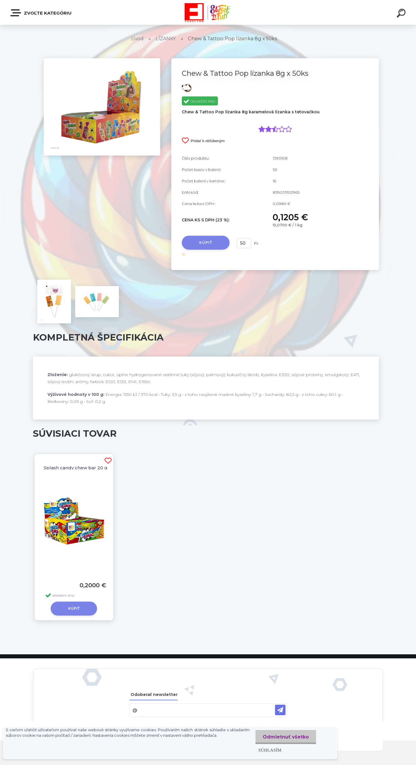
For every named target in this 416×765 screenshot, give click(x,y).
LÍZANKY (166, 38)
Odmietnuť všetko (286, 737)
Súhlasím (270, 750)
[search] (402, 14)
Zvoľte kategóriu (41, 12)
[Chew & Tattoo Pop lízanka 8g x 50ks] (102, 60)
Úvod (137, 38)
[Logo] (208, 12)
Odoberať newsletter (154, 694)
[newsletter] (280, 710)
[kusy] (244, 243)
